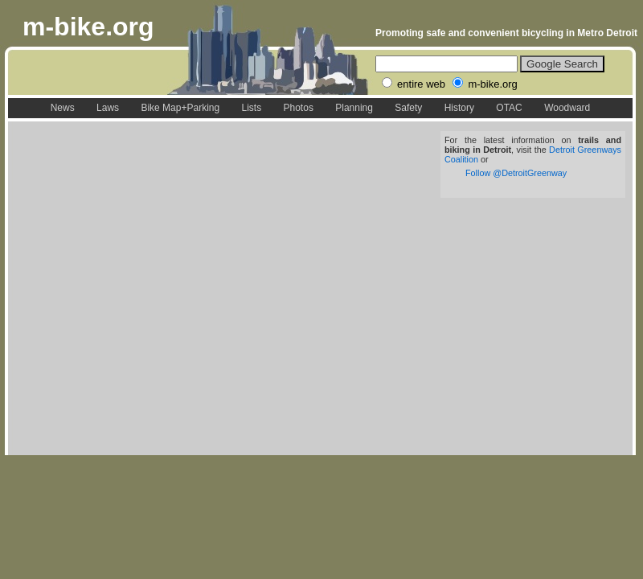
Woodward (567, 107)
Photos (298, 107)
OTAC (509, 107)
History (459, 107)
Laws (107, 107)
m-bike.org (88, 26)
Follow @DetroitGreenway (516, 173)
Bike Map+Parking (180, 107)
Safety (408, 107)
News (63, 107)
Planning (354, 107)
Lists (251, 107)
